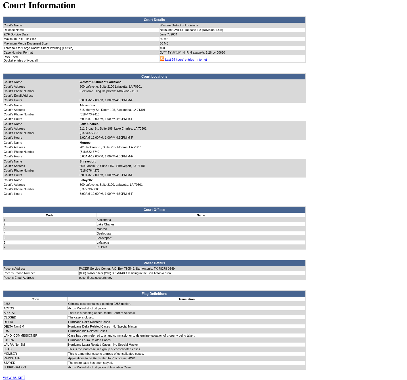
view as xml (14, 377)
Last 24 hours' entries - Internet (183, 59)
